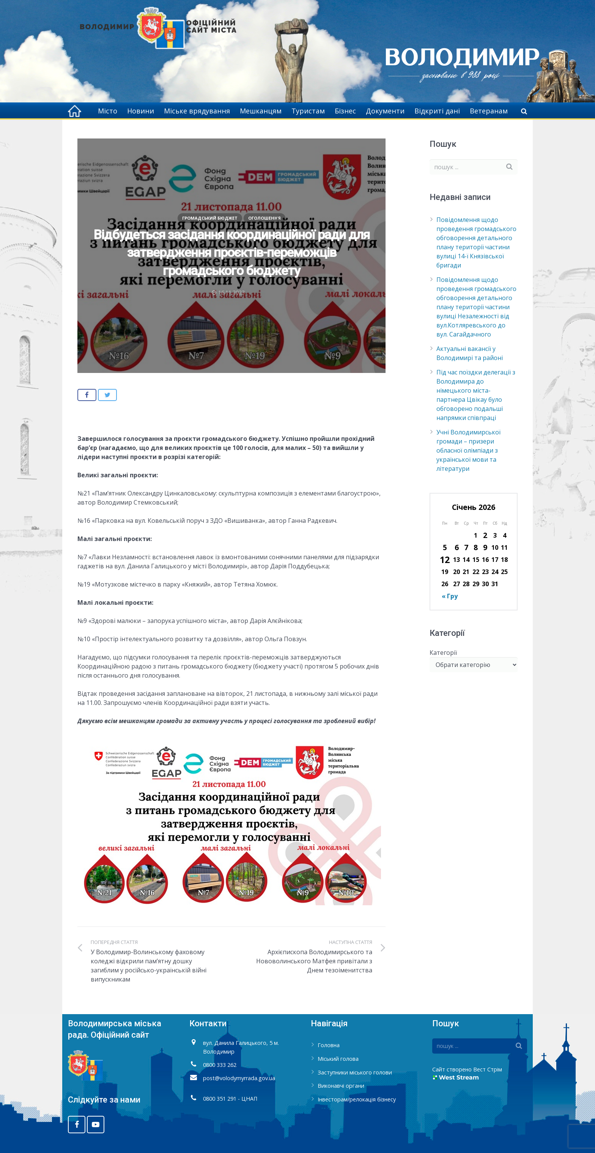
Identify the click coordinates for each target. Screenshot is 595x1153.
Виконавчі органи (341, 1085)
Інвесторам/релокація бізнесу (357, 1099)
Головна (329, 1045)
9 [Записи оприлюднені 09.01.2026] (485, 547)
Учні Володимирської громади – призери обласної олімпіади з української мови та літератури (468, 450)
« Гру (450, 596)
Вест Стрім (487, 1069)
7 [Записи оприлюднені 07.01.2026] (466, 547)
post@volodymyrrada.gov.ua (239, 1078)
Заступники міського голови (355, 1072)
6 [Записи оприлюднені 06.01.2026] (457, 547)
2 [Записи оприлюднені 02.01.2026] (485, 535)
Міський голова (338, 1058)
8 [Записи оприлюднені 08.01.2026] (476, 547)
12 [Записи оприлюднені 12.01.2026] (445, 560)
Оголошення (264, 218)
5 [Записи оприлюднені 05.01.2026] (445, 547)
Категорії (443, 652)
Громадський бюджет (210, 218)
